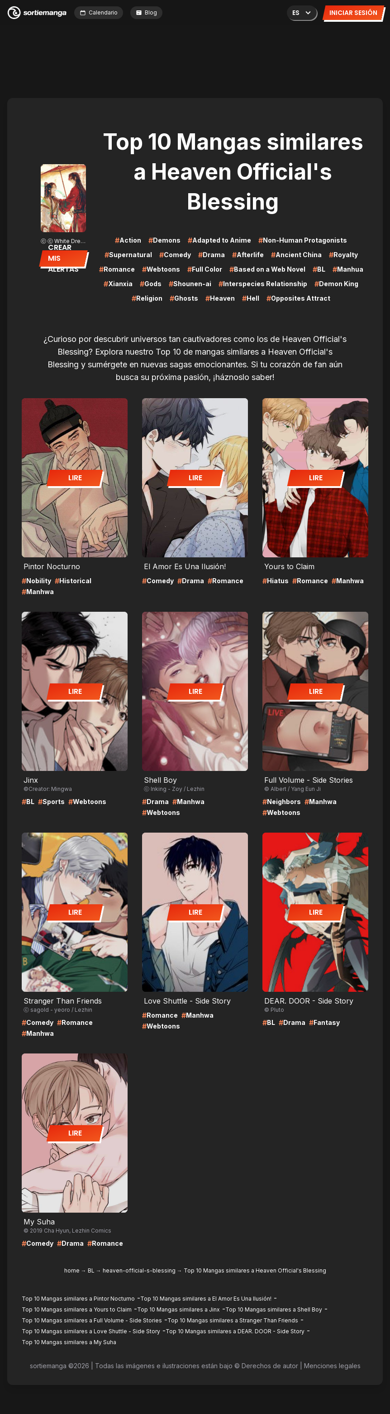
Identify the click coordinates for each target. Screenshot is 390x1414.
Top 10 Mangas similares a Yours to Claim (77, 1309)
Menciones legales (332, 1366)
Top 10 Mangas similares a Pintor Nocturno (78, 1298)
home (72, 1270)
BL (91, 1270)
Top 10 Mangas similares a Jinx (178, 1309)
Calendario (99, 12)
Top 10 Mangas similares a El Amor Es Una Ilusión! (205, 1298)
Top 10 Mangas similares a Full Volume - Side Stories (92, 1320)
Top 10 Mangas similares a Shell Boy (273, 1309)
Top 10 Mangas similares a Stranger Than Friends (232, 1320)
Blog (146, 12)
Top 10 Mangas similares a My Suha (69, 1342)
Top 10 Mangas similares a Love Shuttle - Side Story (91, 1331)
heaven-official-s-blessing (139, 1270)
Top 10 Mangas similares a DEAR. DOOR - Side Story (235, 1331)
